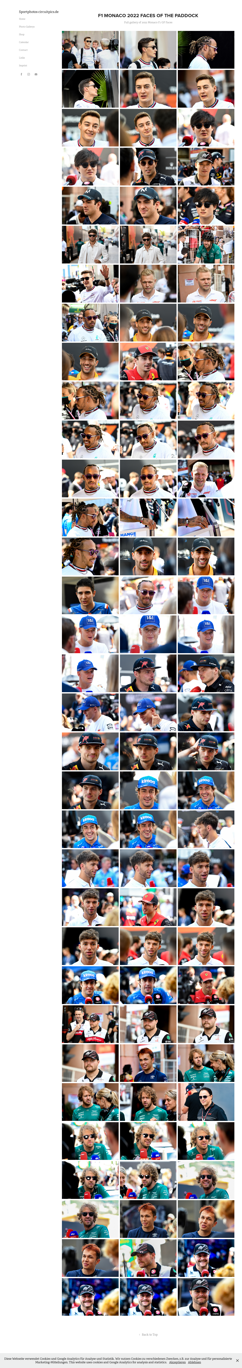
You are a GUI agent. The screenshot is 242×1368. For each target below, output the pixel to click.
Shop (21, 34)
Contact (23, 50)
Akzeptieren (177, 1362)
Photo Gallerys (27, 26)
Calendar (24, 42)
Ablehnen (194, 1362)
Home (22, 18)
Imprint (23, 65)
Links (22, 57)
